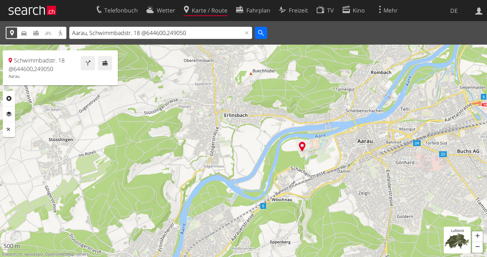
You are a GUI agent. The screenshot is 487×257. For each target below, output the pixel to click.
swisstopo (33, 254)
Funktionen (9, 129)
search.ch (13, 254)
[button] (477, 236)
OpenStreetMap (59, 254)
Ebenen (9, 114)
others (82, 254)
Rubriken (9, 98)
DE (454, 11)
